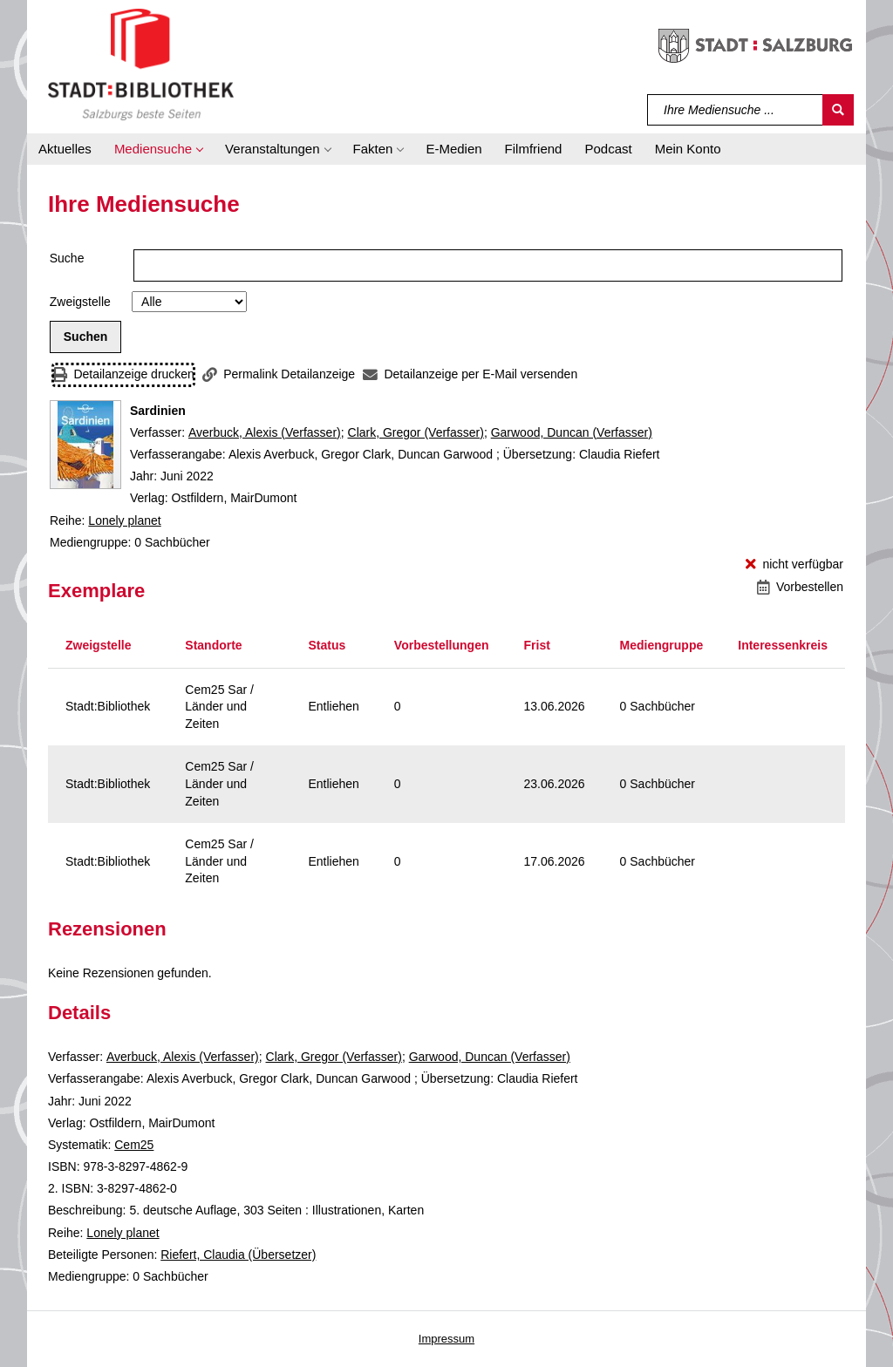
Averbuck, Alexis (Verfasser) (264, 432)
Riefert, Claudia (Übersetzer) (238, 1255)
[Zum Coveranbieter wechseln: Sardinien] (85, 444)
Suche (67, 258)
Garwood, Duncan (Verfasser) (571, 432)
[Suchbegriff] (735, 110)
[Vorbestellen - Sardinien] (800, 587)
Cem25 (133, 1145)
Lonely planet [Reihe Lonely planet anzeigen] (124, 520)
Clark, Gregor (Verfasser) (416, 432)
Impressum (446, 1338)
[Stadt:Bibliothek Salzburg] (141, 64)
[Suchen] (838, 110)
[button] (158, 149)
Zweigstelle (80, 302)
